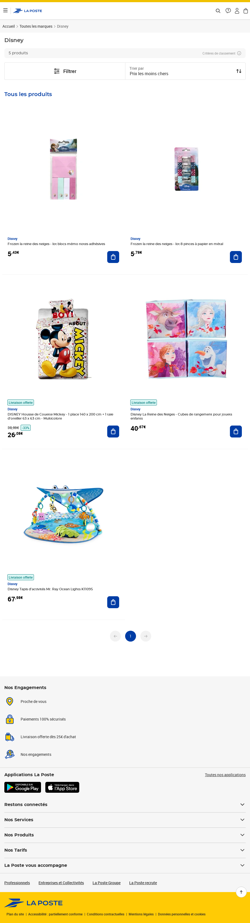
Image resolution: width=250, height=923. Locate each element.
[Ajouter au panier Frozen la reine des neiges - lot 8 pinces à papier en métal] (235, 257)
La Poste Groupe (107, 882)
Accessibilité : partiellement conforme (55, 914)
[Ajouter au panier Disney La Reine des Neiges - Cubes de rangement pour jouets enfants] (235, 431)
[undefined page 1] (130, 636)
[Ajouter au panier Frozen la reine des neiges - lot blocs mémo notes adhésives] (113, 257)
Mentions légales (141, 914)
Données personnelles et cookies (181, 914)
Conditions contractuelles (105, 914)
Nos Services (125, 820)
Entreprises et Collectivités (61, 882)
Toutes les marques (36, 26)
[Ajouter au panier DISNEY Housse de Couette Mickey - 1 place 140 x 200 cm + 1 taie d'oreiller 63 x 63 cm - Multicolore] (113, 431)
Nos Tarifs (125, 850)
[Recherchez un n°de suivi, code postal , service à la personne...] (218, 11)
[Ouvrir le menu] (5, 10)
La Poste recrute (143, 882)
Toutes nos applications (225, 774)
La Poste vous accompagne (125, 865)
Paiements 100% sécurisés (43, 719)
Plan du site (15, 914)
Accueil (8, 26)
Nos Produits (125, 835)
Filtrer (64, 71)
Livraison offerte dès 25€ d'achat (48, 736)
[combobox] (181, 74)
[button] (228, 11)
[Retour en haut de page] (241, 892)
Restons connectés (125, 804)
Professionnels (17, 882)
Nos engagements (36, 754)
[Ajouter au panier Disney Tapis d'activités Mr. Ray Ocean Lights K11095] (113, 602)
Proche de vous (33, 701)
